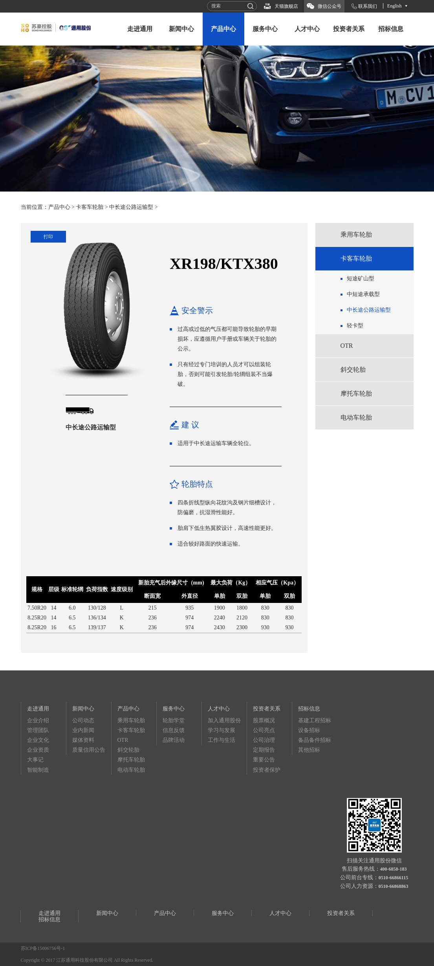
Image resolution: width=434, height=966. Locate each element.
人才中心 (307, 29)
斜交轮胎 (353, 369)
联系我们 (367, 6)
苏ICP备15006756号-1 (43, 948)
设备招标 (309, 730)
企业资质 (38, 750)
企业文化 (38, 740)
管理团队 (38, 730)
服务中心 (265, 29)
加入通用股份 (224, 720)
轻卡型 (355, 326)
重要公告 (264, 760)
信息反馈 (174, 730)
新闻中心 (181, 29)
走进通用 (139, 29)
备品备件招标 (314, 740)
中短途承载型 (363, 294)
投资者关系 (348, 29)
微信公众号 (329, 6)
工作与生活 (221, 740)
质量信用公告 (88, 750)
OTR (347, 345)
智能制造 (38, 770)
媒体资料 (83, 740)
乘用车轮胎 (356, 234)
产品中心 (223, 29)
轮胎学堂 (174, 720)
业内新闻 (83, 730)
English (394, 6)
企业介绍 (38, 720)
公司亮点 (264, 730)
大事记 (35, 760)
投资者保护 (266, 770)
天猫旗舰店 (286, 6)
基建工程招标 (314, 720)
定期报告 (264, 750)
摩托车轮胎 (356, 393)
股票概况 (264, 720)
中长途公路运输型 (131, 207)
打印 (48, 236)
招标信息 (390, 29)
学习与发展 (221, 730)
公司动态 (83, 720)
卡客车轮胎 (89, 207)
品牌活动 (174, 740)
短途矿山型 (360, 278)
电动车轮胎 (356, 417)
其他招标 (309, 750)
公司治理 (264, 740)
